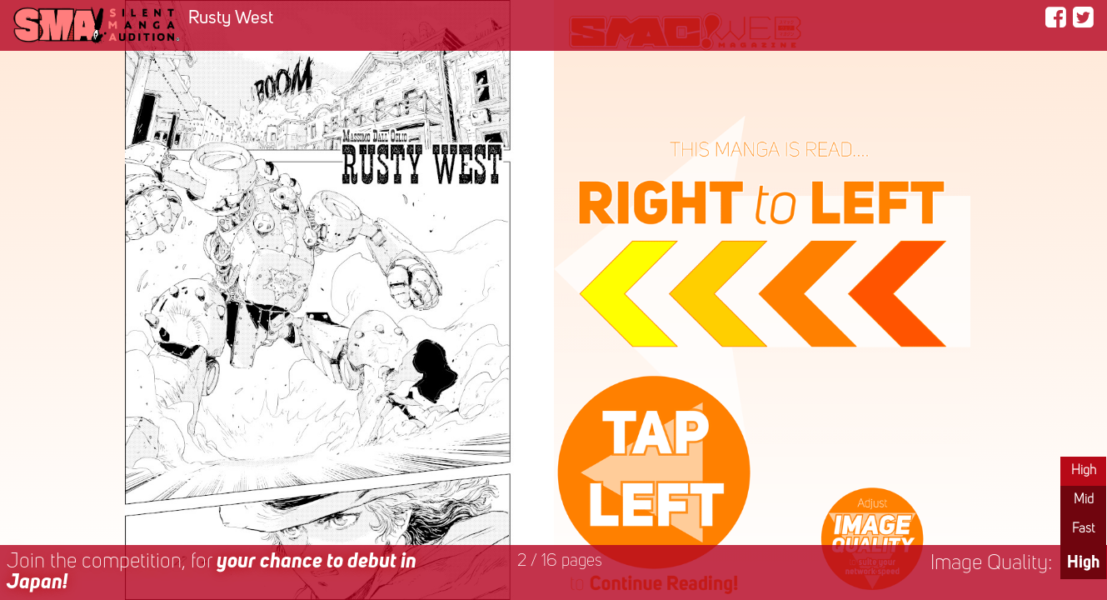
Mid (1084, 500)
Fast (1083, 529)
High (1083, 471)
